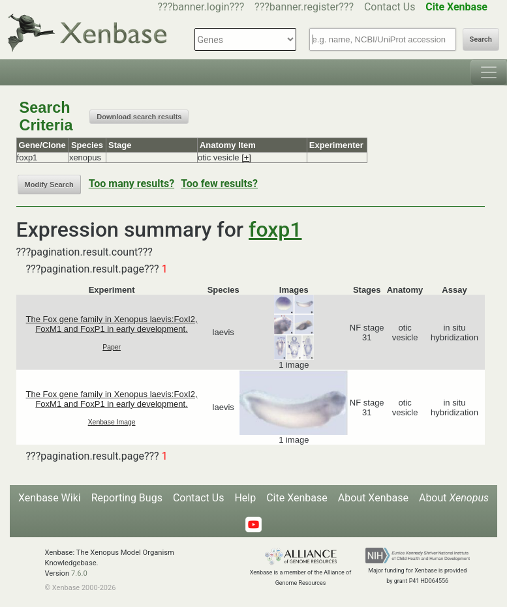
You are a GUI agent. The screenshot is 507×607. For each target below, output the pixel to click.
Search (481, 39)
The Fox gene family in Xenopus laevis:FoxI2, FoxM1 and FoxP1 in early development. (112, 324)
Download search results (139, 117)
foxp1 (275, 229)
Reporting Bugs (126, 498)
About (454, 498)
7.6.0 (79, 573)
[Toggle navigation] (488, 72)
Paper (111, 347)
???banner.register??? (304, 7)
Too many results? (131, 183)
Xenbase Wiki (49, 498)
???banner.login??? (201, 7)
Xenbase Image (112, 422)
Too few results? (219, 183)
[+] (246, 157)
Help (245, 498)
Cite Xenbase (297, 498)
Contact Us (390, 7)
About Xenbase (373, 498)
